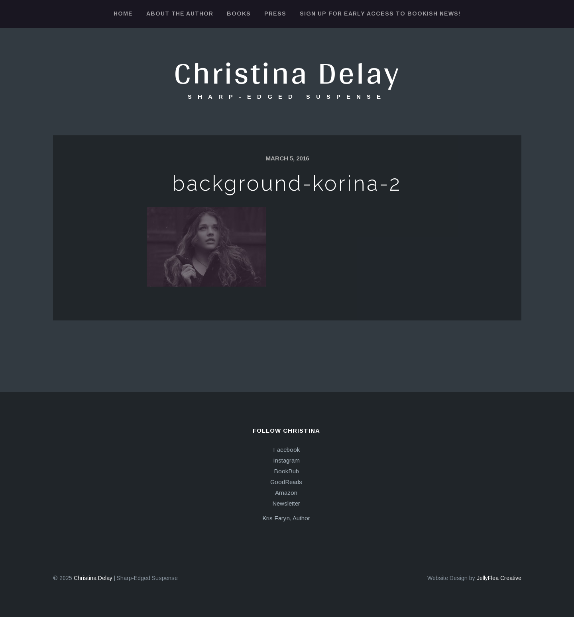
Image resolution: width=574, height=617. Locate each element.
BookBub (286, 471)
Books (239, 13)
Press (275, 13)
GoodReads (286, 481)
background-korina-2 (287, 183)
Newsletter (286, 503)
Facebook (286, 449)
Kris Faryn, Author (286, 518)
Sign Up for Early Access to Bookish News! (380, 13)
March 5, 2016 (287, 158)
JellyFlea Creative (499, 578)
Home (123, 13)
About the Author (179, 13)
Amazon (286, 492)
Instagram (286, 460)
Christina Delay (287, 72)
